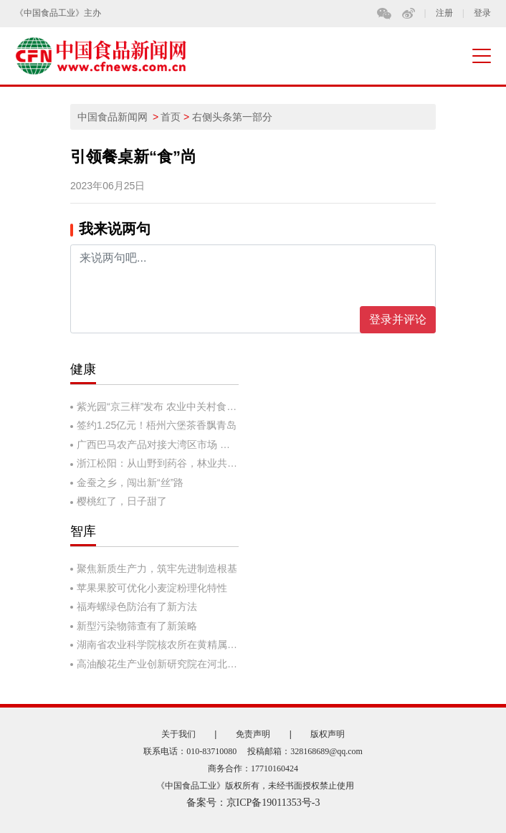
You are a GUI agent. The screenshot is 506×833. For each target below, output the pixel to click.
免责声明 (253, 734)
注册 (444, 13)
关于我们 (178, 734)
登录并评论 (397, 319)
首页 (171, 117)
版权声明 (327, 734)
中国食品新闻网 (112, 117)
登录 (482, 13)
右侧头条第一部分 (232, 117)
